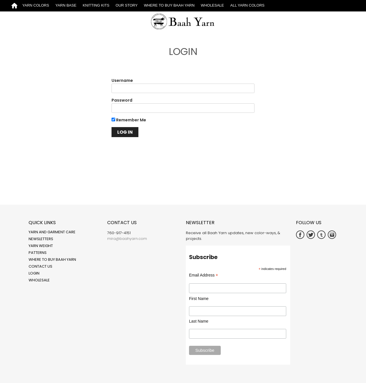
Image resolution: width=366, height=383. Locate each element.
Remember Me (129, 120)
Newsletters (41, 239)
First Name (198, 298)
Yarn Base (65, 5)
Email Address (203, 275)
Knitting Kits (96, 5)
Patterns (38, 252)
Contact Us (40, 266)
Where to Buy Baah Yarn (169, 5)
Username (122, 80)
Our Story (127, 5)
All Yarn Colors (247, 5)
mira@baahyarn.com (127, 238)
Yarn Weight (41, 245)
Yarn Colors (35, 5)
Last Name (198, 321)
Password (122, 100)
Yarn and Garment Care (52, 232)
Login (34, 273)
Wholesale (212, 5)
